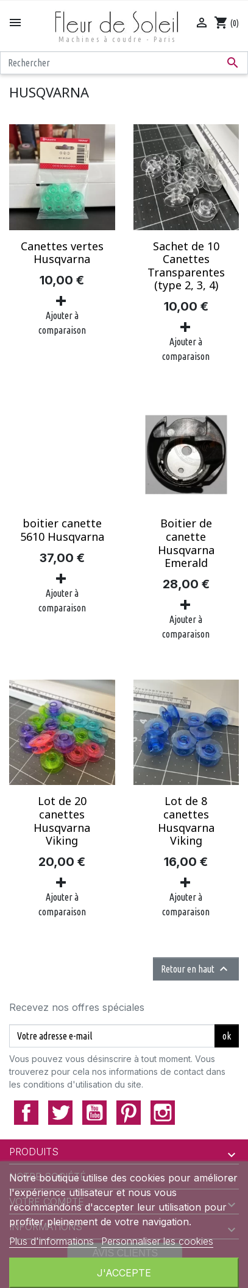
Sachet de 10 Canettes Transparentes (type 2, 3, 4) (186, 266)
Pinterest (128, 1112)
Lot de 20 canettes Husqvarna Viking (62, 821)
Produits (33, 1151)
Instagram (163, 1112)
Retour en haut (196, 969)
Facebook (26, 1112)
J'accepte (124, 1273)
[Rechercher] (124, 62)
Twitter (60, 1112)
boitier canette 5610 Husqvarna (62, 530)
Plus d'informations (53, 1241)
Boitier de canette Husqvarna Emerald (186, 543)
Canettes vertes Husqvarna (62, 253)
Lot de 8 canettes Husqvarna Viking (186, 821)
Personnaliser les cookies (157, 1241)
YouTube (94, 1112)
